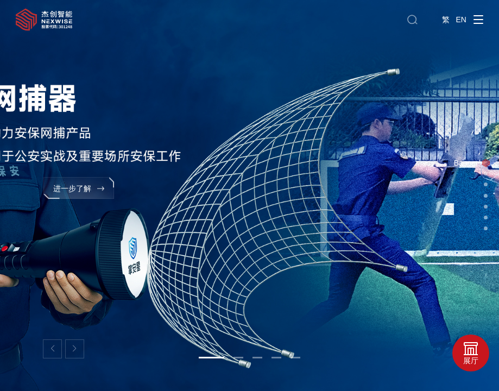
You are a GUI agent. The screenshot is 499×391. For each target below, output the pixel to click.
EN (461, 19)
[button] (52, 348)
